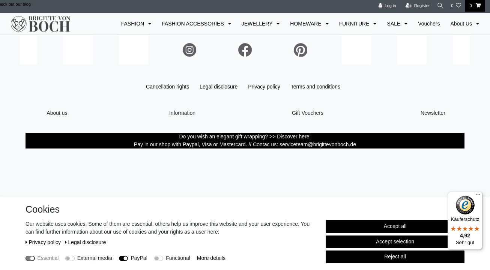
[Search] (439, 6)
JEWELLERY (258, 24)
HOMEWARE (306, 24)
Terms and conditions (315, 87)
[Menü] (477, 196)
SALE (394, 24)
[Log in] (385, 6)
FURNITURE (355, 24)
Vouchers (429, 24)
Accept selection (395, 241)
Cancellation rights (167, 87)
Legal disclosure (218, 87)
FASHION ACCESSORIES (193, 24)
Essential (48, 258)
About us (57, 113)
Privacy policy (264, 87)
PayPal (139, 258)
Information (182, 113)
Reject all (395, 257)
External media (94, 258)
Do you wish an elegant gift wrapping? (224, 137)
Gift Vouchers (307, 113)
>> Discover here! (290, 137)
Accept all (395, 226)
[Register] (415, 6)
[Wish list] (456, 6)
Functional (178, 258)
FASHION (133, 24)
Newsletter (433, 113)
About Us (462, 24)
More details (211, 258)
